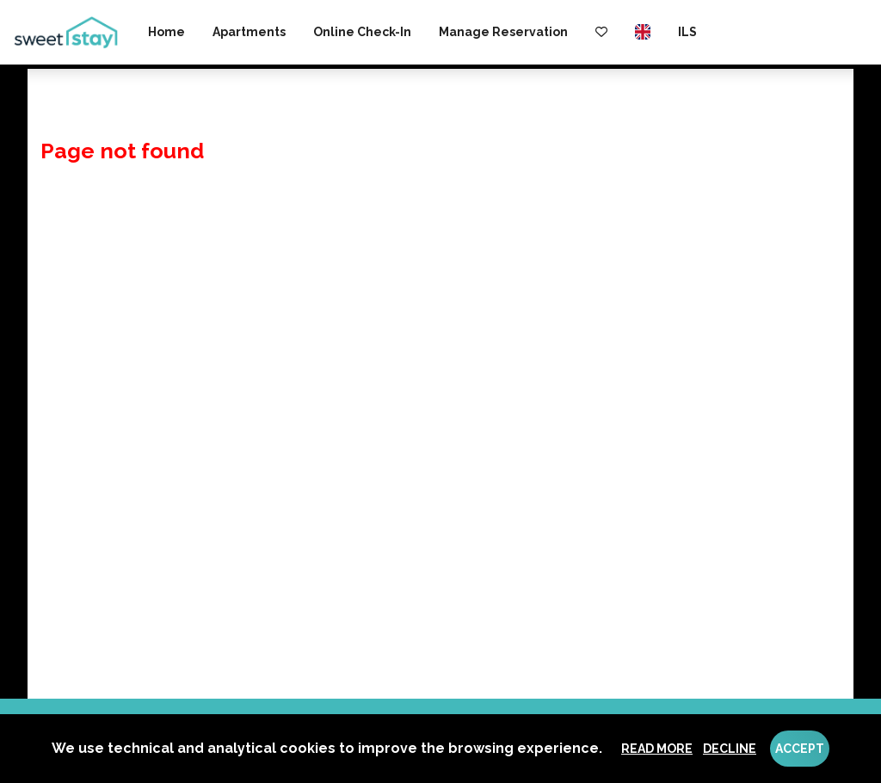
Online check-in (362, 32)
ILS (687, 32)
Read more (657, 748)
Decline (729, 748)
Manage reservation (503, 32)
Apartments (249, 32)
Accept (799, 748)
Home (166, 32)
